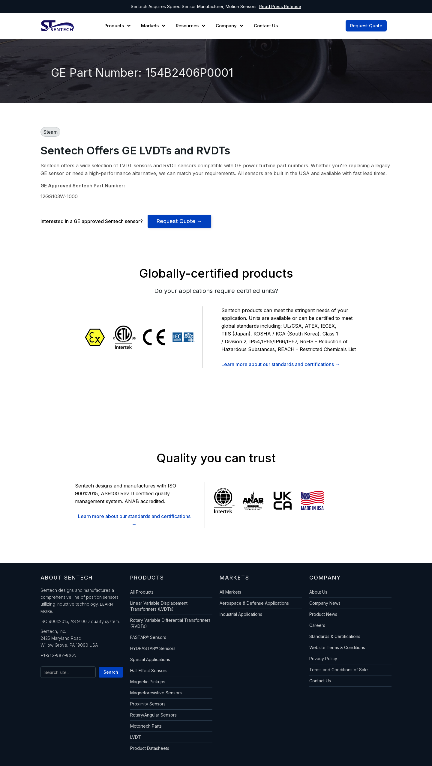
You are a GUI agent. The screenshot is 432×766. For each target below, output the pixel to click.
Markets (150, 25)
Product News (323, 614)
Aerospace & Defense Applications (254, 603)
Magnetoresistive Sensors (156, 692)
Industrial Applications (241, 614)
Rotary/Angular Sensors (153, 714)
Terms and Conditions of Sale (338, 669)
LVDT (135, 737)
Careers (317, 625)
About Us (318, 592)
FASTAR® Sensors (148, 637)
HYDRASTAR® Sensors (153, 648)
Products (114, 25)
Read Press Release (280, 6)
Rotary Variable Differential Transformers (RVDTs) (170, 623)
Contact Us (320, 680)
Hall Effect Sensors (148, 670)
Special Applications (150, 659)
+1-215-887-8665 (58, 655)
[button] (118, 25)
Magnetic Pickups (147, 681)
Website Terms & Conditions (337, 647)
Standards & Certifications (334, 636)
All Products (142, 592)
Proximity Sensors (148, 703)
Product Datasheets (149, 748)
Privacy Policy (323, 658)
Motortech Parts (146, 726)
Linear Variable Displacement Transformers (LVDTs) (159, 606)
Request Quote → (179, 221)
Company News (324, 603)
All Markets (230, 592)
